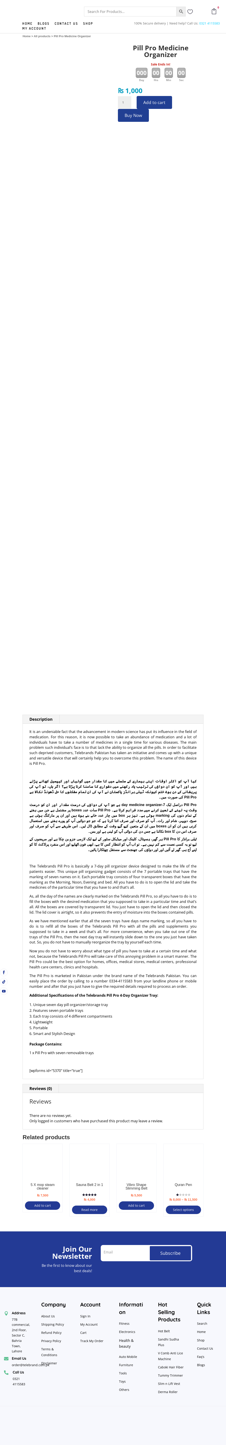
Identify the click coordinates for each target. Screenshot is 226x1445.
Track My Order (91, 1341)
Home (27, 24)
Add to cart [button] (42, 1205)
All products (42, 36)
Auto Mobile (128, 1357)
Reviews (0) (40, 1088)
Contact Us (205, 1348)
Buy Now (133, 115)
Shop (88, 24)
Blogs (44, 24)
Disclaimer (49, 1363)
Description (41, 719)
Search (202, 1323)
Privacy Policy (51, 1341)
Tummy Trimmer (170, 1375)
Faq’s (200, 1357)
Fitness (124, 1323)
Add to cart (154, 102)
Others (124, 1390)
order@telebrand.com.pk (30, 1365)
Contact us (66, 24)
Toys (122, 1381)
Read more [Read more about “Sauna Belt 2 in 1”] (89, 1210)
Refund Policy (51, 1333)
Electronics (127, 1332)
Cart (83, 1333)
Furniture (126, 1365)
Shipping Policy (52, 1324)
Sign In (85, 1316)
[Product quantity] (124, 102)
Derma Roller (168, 1392)
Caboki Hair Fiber (171, 1367)
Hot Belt (164, 1331)
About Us (48, 1316)
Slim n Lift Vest (169, 1384)
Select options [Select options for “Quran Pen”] (183, 1210)
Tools (123, 1373)
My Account (34, 29)
